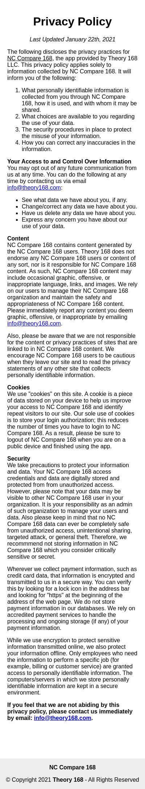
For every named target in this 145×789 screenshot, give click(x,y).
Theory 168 (68, 780)
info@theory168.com (34, 188)
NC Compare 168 (72, 767)
